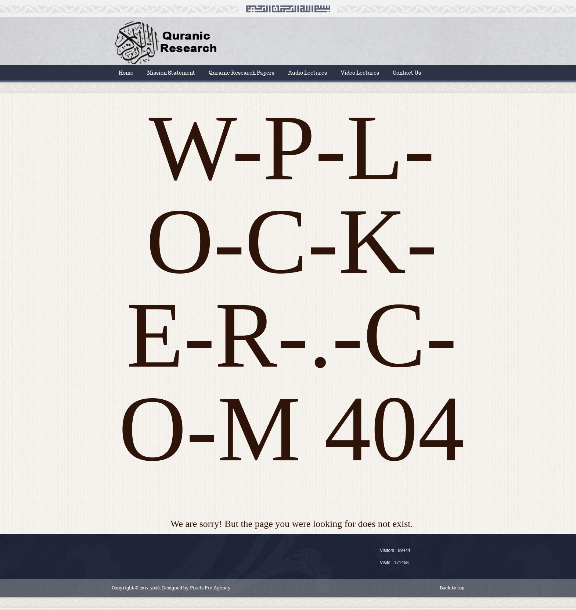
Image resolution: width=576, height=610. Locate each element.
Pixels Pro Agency (210, 588)
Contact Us (407, 72)
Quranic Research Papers (241, 72)
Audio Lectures (307, 72)
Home (126, 72)
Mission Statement (171, 72)
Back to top (452, 588)
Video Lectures (360, 72)
